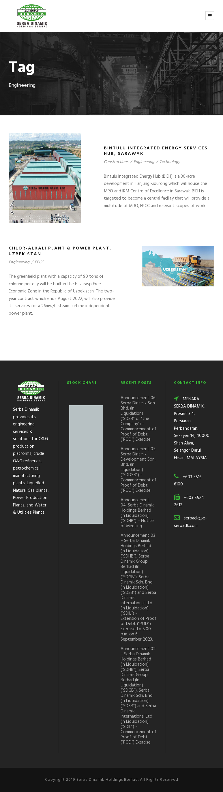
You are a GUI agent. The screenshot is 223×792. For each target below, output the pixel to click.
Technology (170, 162)
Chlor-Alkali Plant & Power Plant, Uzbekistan (60, 251)
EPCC (39, 262)
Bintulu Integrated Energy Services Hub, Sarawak (156, 150)
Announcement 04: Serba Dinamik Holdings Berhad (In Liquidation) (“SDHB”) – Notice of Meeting (137, 513)
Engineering (144, 162)
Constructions (116, 162)
